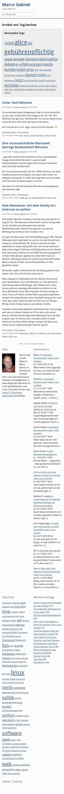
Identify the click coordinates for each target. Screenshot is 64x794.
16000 (9, 43)
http (13, 658)
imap (17, 658)
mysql (17, 682)
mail (12, 679)
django (20, 625)
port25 (27, 80)
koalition (22, 662)
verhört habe (8, 115)
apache (16, 603)
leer (11, 89)
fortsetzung (9, 75)
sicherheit (12, 727)
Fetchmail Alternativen (49, 550)
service (26, 724)
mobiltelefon (19, 89)
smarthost (51, 80)
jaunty (15, 662)
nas (22, 682)
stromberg (7, 744)
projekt (6, 706)
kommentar (10, 665)
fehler (13, 632)
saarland (7, 720)
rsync (26, 715)
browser (14, 612)
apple (23, 603)
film (4, 636)
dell (19, 620)
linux (49, 75)
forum (18, 636)
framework (8, 640)
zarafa (25, 769)
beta (12, 606)
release (19, 715)
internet (24, 658)
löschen (6, 679)
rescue (7, 92)
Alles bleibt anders (9, 132)
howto (6, 658)
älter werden (14, 773)
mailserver (9, 80)
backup (5, 606)
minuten (31, 59)
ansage (18, 59)
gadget (53, 86)
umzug (41, 86)
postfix (42, 80)
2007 (37, 70)
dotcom (14, 629)
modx (4, 682)
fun (5, 645)
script (17, 720)
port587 (34, 80)
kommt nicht (36, 75)
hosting (52, 89)
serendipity (8, 724)
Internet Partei (40, 656)
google (19, 645)
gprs (39, 64)
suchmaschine (19, 743)
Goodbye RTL (39, 662)
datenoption (48, 59)
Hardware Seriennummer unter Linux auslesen (46, 358)
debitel (9, 64)
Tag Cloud (38, 659)
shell (4, 727)
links (8, 674)
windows (25, 765)
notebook (19, 687)
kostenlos (23, 665)
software (12, 733)
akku (47, 86)
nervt (19, 80)
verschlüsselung (9, 758)
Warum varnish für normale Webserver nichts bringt (45, 406)
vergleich (16, 754)
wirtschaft (8, 769)
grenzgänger (8, 650)
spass (8, 59)
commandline (8, 616)
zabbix (18, 769)
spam (6, 739)
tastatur (6, 747)
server (19, 724)
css (17, 616)
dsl (30, 43)
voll (46, 89)
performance (22, 692)
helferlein (20, 654)
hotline (46, 135)
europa (6, 632)
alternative (7, 603)
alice (21, 42)
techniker (11, 85)
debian (6, 620)
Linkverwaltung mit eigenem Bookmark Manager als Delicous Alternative (46, 502)
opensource (31, 89)
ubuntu (15, 750)
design (25, 620)
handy (48, 64)
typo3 (8, 750)
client (22, 612)
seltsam (25, 720)
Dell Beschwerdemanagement (47, 615)
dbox (21, 616)
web (7, 764)
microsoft (20, 679)
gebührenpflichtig (29, 51)
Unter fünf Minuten (17, 103)
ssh (19, 740)
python (8, 715)
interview (6, 661)
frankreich (20, 75)
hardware (8, 653)
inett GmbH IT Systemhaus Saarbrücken (16, 392)
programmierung (12, 702)
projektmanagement (12, 710)
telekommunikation (28, 86)
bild (17, 606)
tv (3, 750)
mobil (21, 70)
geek (6, 89)
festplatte (22, 632)
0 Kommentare (23, 132)
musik (11, 682)
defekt (13, 620)
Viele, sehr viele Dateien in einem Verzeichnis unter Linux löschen (46, 475)
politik (8, 697)
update (6, 754)
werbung (16, 765)
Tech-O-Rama (7, 330)
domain (6, 629)
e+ (17, 64)
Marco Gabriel (20, 107)
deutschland (45, 70)
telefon (41, 89)
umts (30, 70)
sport (13, 740)
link (3, 674)
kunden (10, 70)
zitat (4, 773)
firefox (10, 636)
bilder (23, 606)
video (21, 758)
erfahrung (27, 64)
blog (6, 611)
